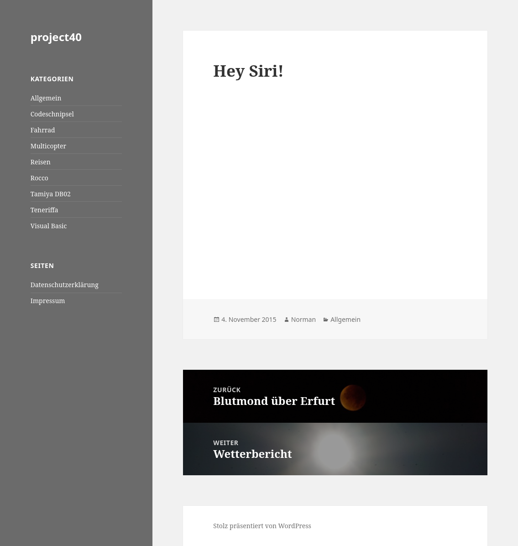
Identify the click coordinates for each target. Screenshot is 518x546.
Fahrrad (43, 130)
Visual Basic (49, 225)
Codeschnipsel (52, 114)
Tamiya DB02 (51, 193)
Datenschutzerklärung (65, 284)
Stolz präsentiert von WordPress (262, 525)
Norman (303, 319)
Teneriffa (44, 209)
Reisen (41, 162)
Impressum (48, 300)
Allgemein (46, 98)
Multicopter (48, 146)
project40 (56, 36)
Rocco (39, 177)
